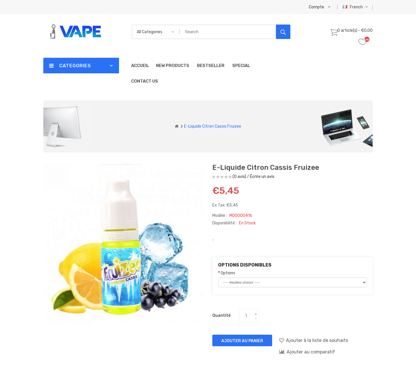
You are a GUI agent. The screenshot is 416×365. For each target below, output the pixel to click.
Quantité (221, 315)
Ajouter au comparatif (307, 351)
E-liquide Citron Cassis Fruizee (212, 126)
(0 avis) (239, 176)
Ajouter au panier (242, 340)
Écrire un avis (262, 176)
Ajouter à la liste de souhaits (313, 340)
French (356, 7)
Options (228, 273)
